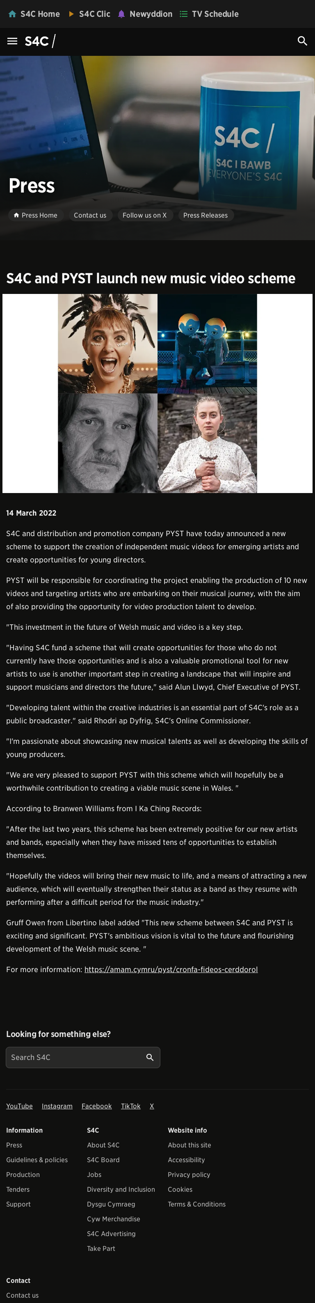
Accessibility (186, 1160)
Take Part (101, 1249)
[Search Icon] (302, 41)
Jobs (94, 1175)
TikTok (131, 1106)
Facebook (97, 1106)
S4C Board (103, 1160)
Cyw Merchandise (113, 1219)
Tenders (18, 1189)
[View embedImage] (157, 393)
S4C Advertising (111, 1234)
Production (23, 1175)
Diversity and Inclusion (121, 1189)
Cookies (180, 1189)
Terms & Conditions (197, 1204)
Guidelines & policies (37, 1160)
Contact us (22, 1295)
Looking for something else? (58, 1034)
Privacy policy (189, 1175)
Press (14, 1145)
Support (18, 1204)
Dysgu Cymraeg (111, 1204)
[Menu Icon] (12, 41)
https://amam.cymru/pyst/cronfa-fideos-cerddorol (171, 969)
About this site (189, 1145)
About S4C (103, 1145)
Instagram (57, 1106)
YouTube (19, 1106)
